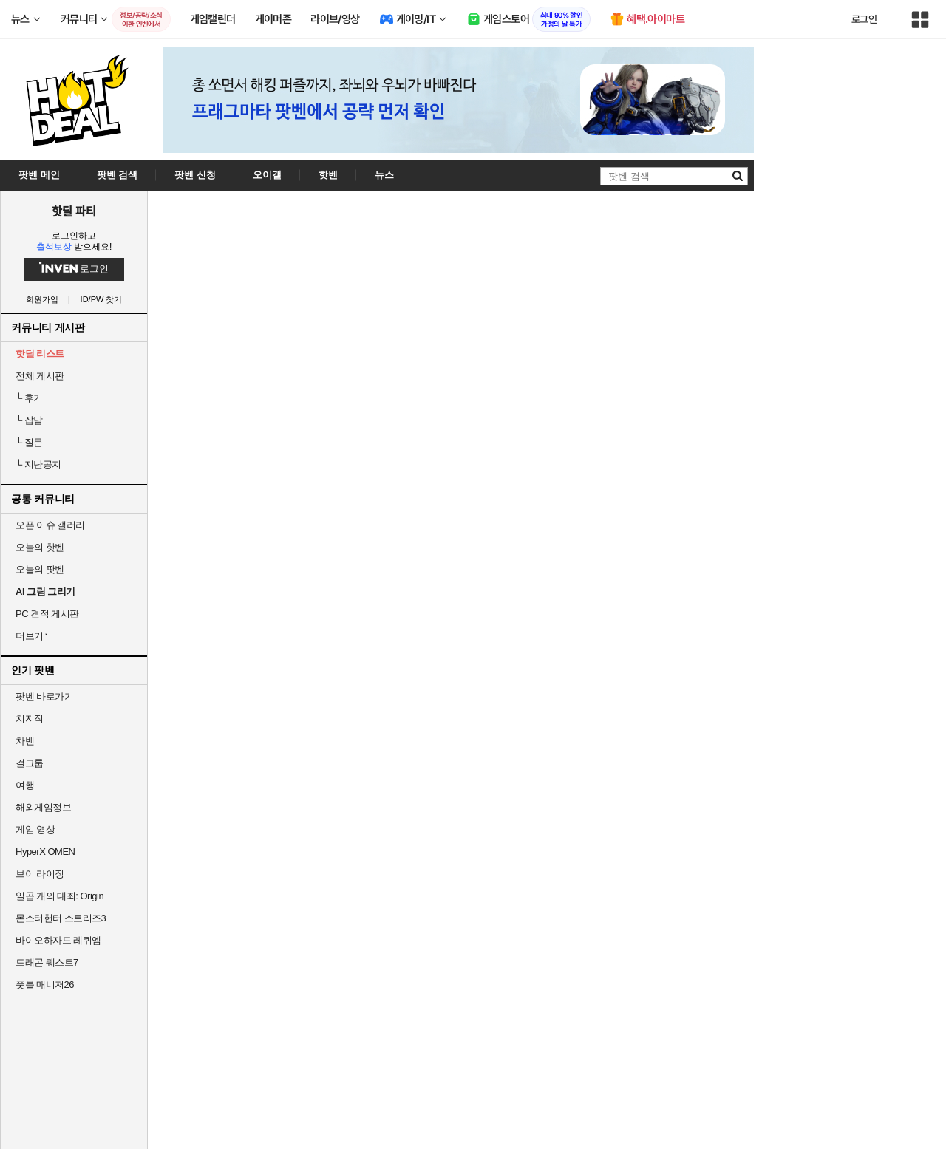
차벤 (25, 741)
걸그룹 (30, 763)
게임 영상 (35, 829)
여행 (25, 785)
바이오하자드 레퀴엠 (58, 940)
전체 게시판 (40, 376)
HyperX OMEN (45, 851)
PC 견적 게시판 (47, 613)
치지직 (30, 718)
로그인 (864, 19)
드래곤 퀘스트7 (47, 962)
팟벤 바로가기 (44, 696)
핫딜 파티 (74, 210)
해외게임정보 (43, 807)
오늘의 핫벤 (40, 547)
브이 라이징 (40, 874)
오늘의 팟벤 (40, 569)
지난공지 (38, 464)
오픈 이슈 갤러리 (50, 525)
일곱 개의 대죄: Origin (59, 896)
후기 (29, 398)
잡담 (29, 420)
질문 (29, 442)
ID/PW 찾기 (102, 300)
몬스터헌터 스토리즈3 (61, 918)
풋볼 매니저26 (45, 984)
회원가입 (42, 300)
